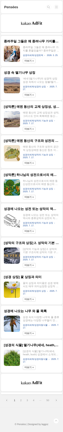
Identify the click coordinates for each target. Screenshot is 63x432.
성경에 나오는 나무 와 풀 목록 (25, 311)
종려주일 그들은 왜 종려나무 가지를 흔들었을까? (31, 41)
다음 (56, 400)
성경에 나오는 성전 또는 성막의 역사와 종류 (31, 209)
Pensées (11, 7)
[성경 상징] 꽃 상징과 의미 (22, 277)
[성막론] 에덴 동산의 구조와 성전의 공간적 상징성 (31, 140)
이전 (7, 400)
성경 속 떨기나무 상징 (19, 72)
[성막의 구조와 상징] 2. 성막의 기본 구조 (31, 243)
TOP (56, 421)
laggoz (44, 424)
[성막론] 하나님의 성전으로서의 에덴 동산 (31, 175)
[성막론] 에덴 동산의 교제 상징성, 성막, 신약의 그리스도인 (31, 106)
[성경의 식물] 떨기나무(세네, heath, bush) (31, 345)
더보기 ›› (29, 60)
